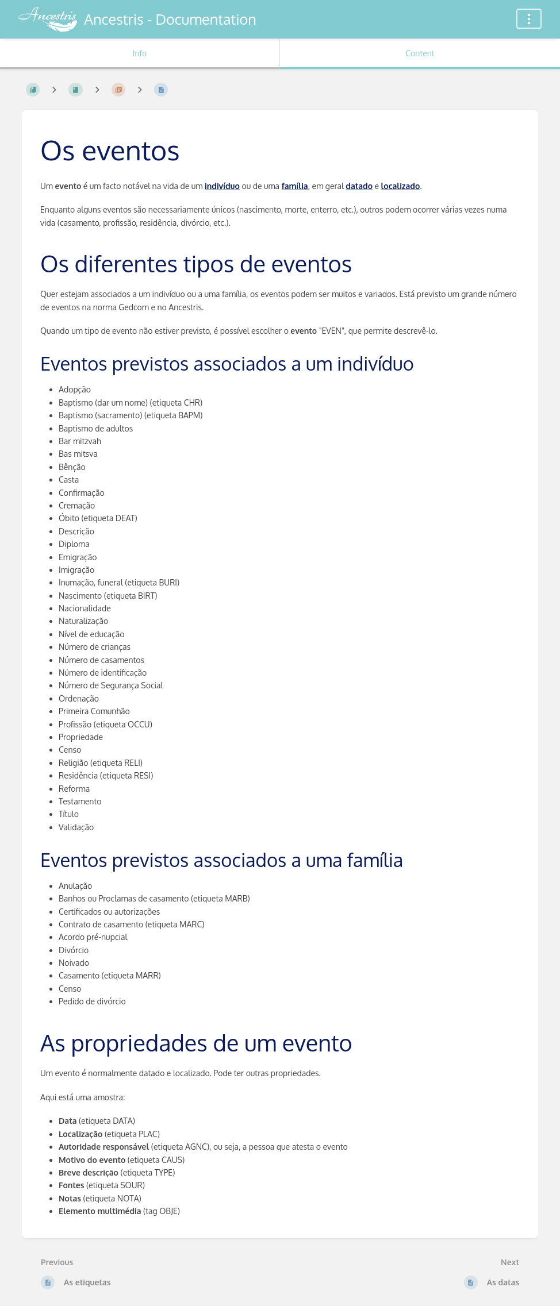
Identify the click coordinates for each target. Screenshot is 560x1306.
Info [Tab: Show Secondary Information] (140, 53)
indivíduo (222, 186)
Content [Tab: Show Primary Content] (419, 53)
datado (359, 186)
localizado (400, 186)
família (295, 186)
